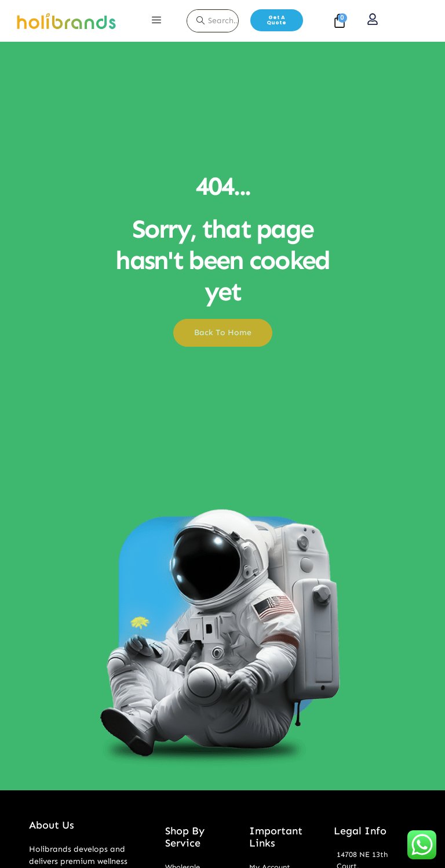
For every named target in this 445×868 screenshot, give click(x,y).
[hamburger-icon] (156, 20)
